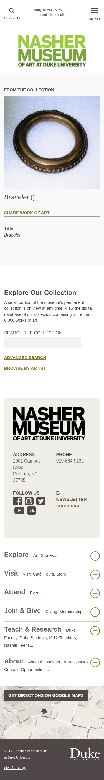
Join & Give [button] (52, 612)
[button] (12, 14)
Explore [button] (52, 556)
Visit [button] (52, 574)
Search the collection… (35, 333)
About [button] (52, 664)
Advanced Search (25, 357)
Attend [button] (52, 593)
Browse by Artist (25, 368)
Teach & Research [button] (52, 636)
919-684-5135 (70, 461)
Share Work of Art (27, 212)
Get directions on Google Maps (46, 695)
